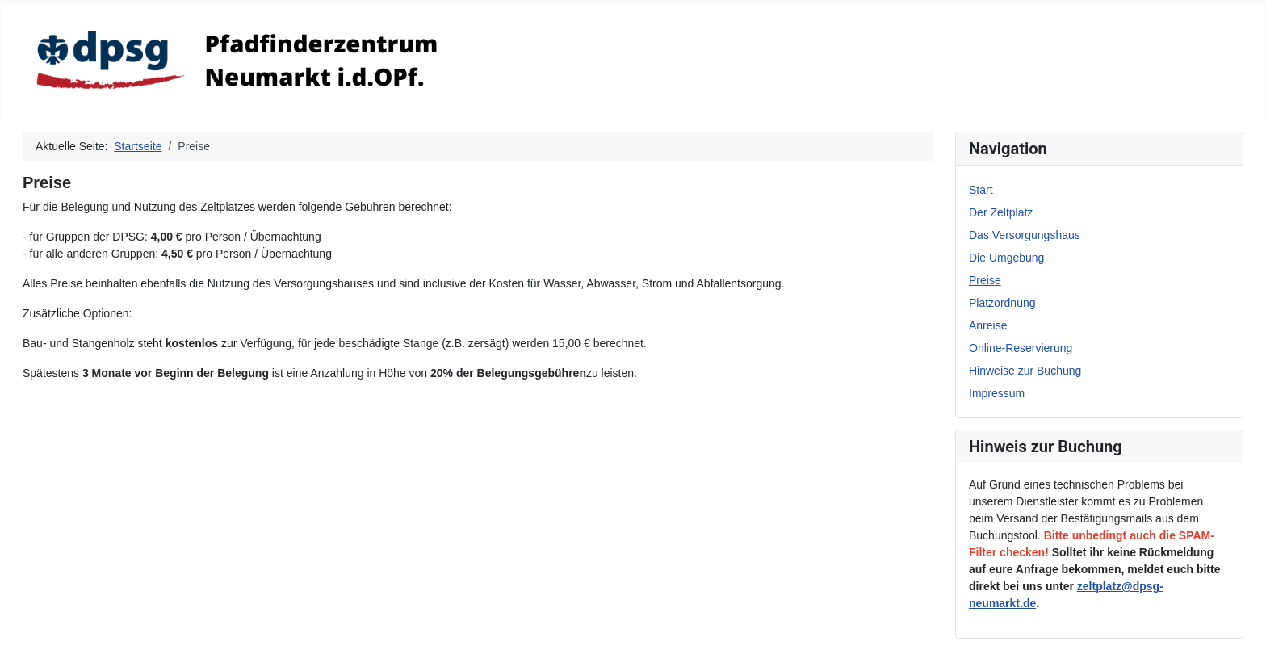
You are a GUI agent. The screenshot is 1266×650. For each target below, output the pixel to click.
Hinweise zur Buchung (1025, 370)
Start (981, 189)
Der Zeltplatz (1001, 212)
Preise (985, 280)
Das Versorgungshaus (1024, 235)
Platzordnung (1002, 302)
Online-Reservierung (1020, 348)
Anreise (988, 325)
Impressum (997, 393)
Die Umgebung (1006, 257)
